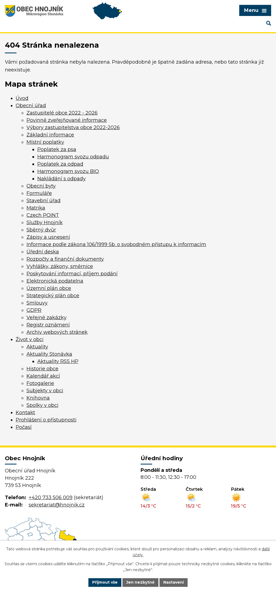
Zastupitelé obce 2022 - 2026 (62, 113)
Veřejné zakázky (46, 317)
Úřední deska (42, 252)
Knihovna (38, 398)
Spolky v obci (42, 405)
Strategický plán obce (52, 296)
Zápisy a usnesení (48, 237)
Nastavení (173, 582)
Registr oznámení (48, 325)
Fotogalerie (40, 383)
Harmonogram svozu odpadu (73, 157)
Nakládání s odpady (61, 179)
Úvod (22, 98)
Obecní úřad (31, 106)
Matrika (35, 208)
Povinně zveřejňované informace (66, 120)
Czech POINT (42, 215)
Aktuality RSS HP (57, 361)
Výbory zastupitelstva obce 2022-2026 (73, 127)
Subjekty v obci (44, 391)
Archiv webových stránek (57, 332)
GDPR (33, 310)
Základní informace (50, 135)
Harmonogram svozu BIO (68, 171)
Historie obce (42, 369)
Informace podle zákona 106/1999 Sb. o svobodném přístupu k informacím (116, 244)
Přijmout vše (105, 582)
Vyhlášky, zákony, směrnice (59, 266)
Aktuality (37, 347)
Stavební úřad (43, 201)
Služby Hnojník (44, 222)
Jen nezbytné (140, 582)
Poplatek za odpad (60, 164)
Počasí (24, 427)
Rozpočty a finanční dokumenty (65, 259)
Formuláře (39, 193)
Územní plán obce (48, 288)
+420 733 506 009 (50, 498)
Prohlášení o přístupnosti (46, 420)
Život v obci (30, 339)
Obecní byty (41, 186)
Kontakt (25, 413)
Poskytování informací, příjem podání (72, 274)
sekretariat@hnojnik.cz (57, 505)
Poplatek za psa (56, 149)
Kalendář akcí (43, 376)
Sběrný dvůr (41, 230)
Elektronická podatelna (54, 281)
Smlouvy (37, 303)
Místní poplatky (45, 142)
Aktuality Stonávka (49, 354)
